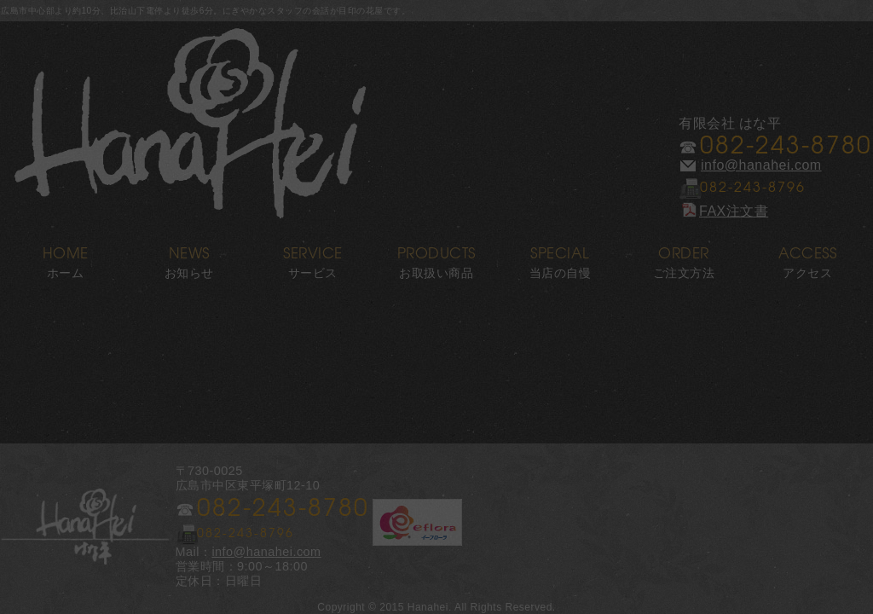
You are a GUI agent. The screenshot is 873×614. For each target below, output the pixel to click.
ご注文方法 (684, 257)
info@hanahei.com (761, 165)
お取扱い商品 (436, 257)
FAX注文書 (723, 211)
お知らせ (189, 257)
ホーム (65, 257)
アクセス (808, 257)
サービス (312, 257)
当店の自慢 (560, 257)
